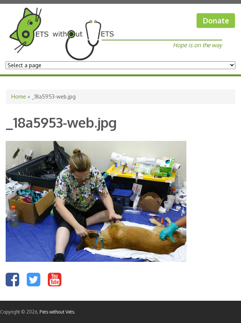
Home (18, 96)
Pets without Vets (57, 312)
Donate (216, 20)
